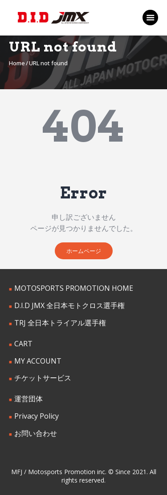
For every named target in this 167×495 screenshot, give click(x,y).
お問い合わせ (35, 433)
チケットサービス (42, 378)
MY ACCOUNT (37, 361)
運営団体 (28, 399)
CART (23, 343)
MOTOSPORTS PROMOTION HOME (73, 288)
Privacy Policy (36, 416)
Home (17, 63)
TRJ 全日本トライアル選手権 (60, 323)
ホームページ (83, 251)
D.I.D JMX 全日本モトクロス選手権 (69, 305)
